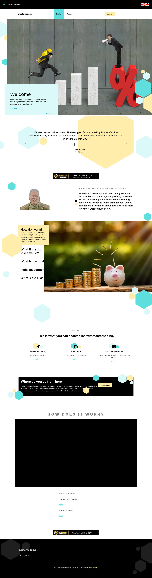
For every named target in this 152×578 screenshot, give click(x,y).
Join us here (105, 385)
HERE (61, 505)
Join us (110, 14)
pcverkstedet (93, 567)
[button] (46, 113)
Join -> (38, 359)
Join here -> (14, 108)
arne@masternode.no (14, 5)
